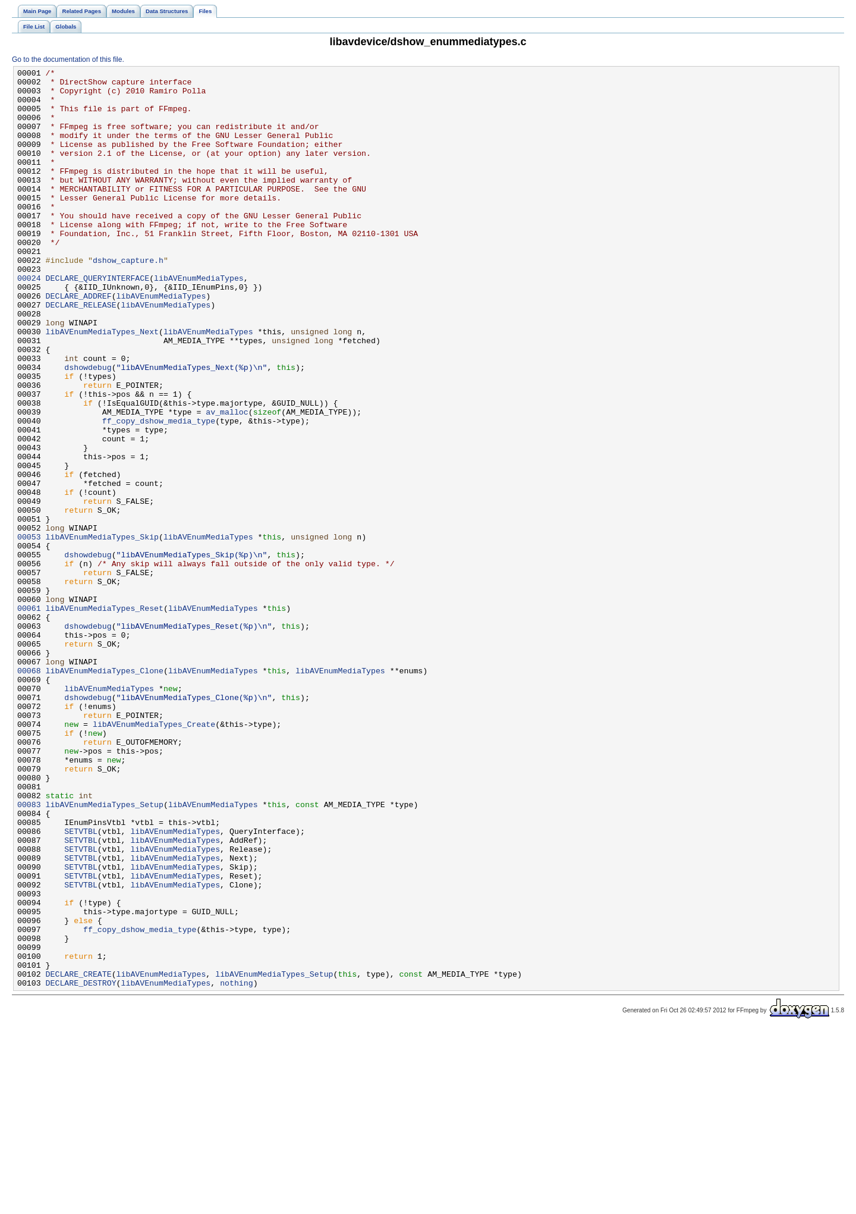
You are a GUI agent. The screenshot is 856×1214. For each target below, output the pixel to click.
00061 (29, 716)
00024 (29, 320)
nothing (236, 1166)
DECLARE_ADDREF (79, 342)
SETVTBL (80, 984)
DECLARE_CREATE (79, 1155)
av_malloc (227, 481)
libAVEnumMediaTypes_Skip (102, 631)
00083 (29, 952)
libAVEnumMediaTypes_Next (102, 384)
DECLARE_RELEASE (81, 352)
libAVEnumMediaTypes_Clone (104, 791)
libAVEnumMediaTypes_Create (154, 856)
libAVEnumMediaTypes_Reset (104, 716)
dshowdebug (87, 427)
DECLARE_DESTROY (81, 1166)
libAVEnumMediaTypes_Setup (104, 952)
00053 (29, 631)
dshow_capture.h (128, 299)
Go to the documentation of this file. (68, 59)
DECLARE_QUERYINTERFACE (98, 320)
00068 (29, 791)
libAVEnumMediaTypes (199, 320)
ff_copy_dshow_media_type (158, 492)
